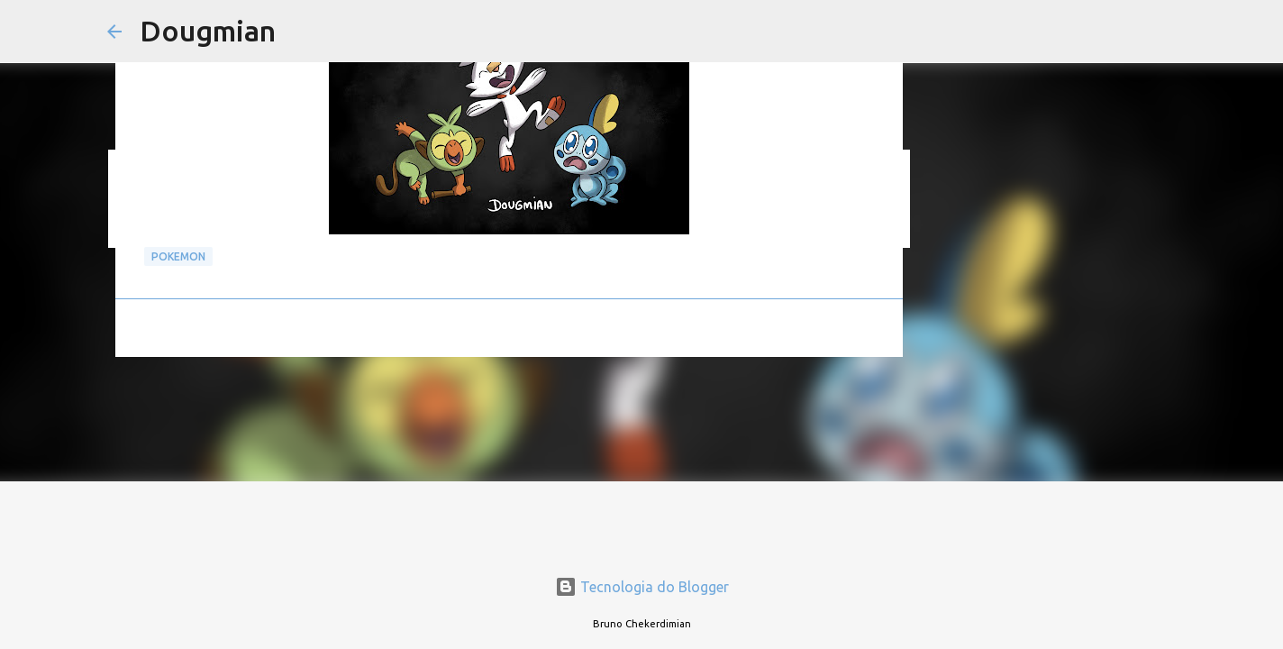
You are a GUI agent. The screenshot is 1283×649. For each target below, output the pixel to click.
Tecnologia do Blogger (642, 587)
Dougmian (208, 30)
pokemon (178, 256)
